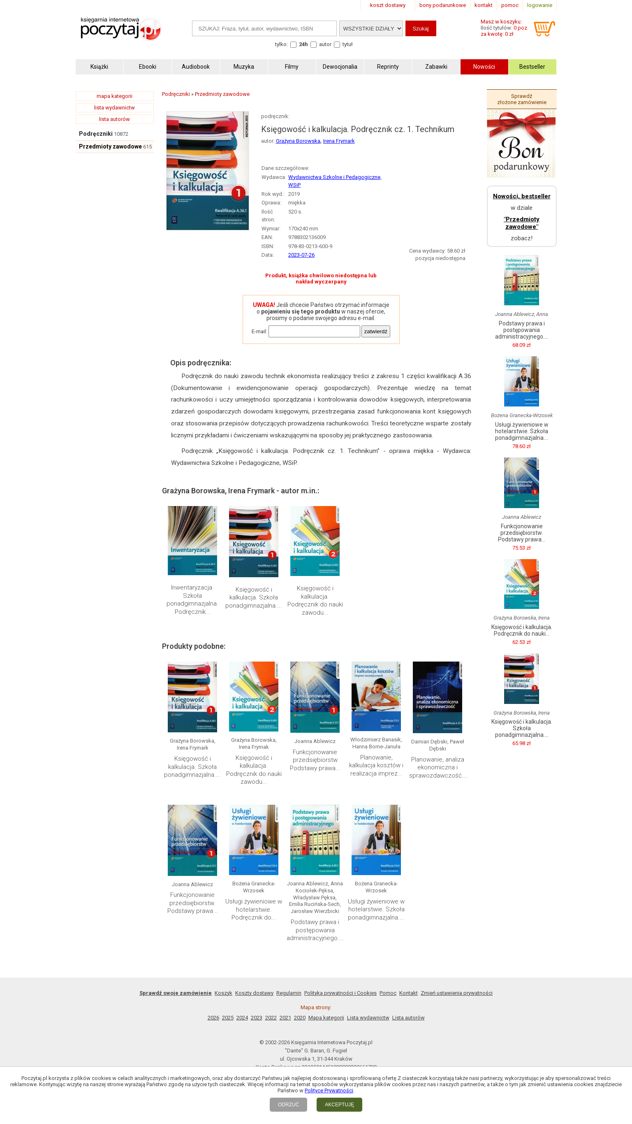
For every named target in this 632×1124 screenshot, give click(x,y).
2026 (213, 1018)
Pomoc (388, 993)
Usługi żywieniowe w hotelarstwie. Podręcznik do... (253, 909)
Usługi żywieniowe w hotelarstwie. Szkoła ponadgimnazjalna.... (376, 909)
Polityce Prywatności (329, 1090)
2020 (300, 1018)
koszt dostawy (387, 5)
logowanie (539, 5)
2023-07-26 (301, 255)
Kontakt (408, 993)
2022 (271, 1018)
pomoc (510, 5)
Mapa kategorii (326, 1018)
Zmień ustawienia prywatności (457, 993)
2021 (285, 1018)
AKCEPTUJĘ (339, 1105)
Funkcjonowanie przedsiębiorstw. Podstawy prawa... (192, 903)
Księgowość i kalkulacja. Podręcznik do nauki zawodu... (315, 600)
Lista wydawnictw (368, 1018)
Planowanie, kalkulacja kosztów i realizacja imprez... (376, 765)
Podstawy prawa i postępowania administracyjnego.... (315, 930)
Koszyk (223, 993)
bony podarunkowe (442, 5)
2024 (242, 1018)
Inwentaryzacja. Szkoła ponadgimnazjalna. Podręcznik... (192, 599)
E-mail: (259, 331)
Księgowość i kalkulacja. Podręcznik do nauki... (521, 630)
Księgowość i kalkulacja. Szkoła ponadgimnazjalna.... (253, 597)
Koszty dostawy (254, 993)
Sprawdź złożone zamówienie (521, 99)
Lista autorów (408, 1018)
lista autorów (114, 119)
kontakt (484, 5)
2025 (228, 1018)
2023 (256, 1018)
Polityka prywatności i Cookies (340, 993)
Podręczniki (96, 133)
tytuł (348, 44)
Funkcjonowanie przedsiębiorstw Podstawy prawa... (315, 760)
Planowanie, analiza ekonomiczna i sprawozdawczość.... (438, 767)
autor (325, 44)
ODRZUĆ (288, 1105)
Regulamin (288, 993)
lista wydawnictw (114, 108)
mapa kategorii (114, 96)
